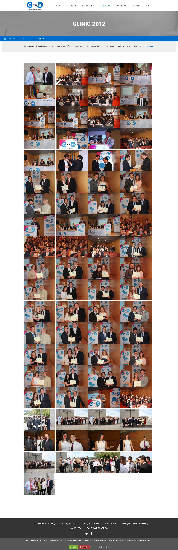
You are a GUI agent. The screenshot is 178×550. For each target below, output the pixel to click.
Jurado (78, 46)
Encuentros (124, 46)
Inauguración (63, 46)
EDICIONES (103, 5)
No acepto (84, 547)
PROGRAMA (71, 5)
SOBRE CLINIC (121, 5)
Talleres (110, 46)
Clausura (29, 39)
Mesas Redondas (94, 46)
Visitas (137, 46)
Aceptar (73, 547)
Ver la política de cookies (99, 547)
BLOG (147, 5)
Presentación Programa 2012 (38, 46)
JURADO (136, 5)
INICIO (58, 5)
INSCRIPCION (87, 5)
